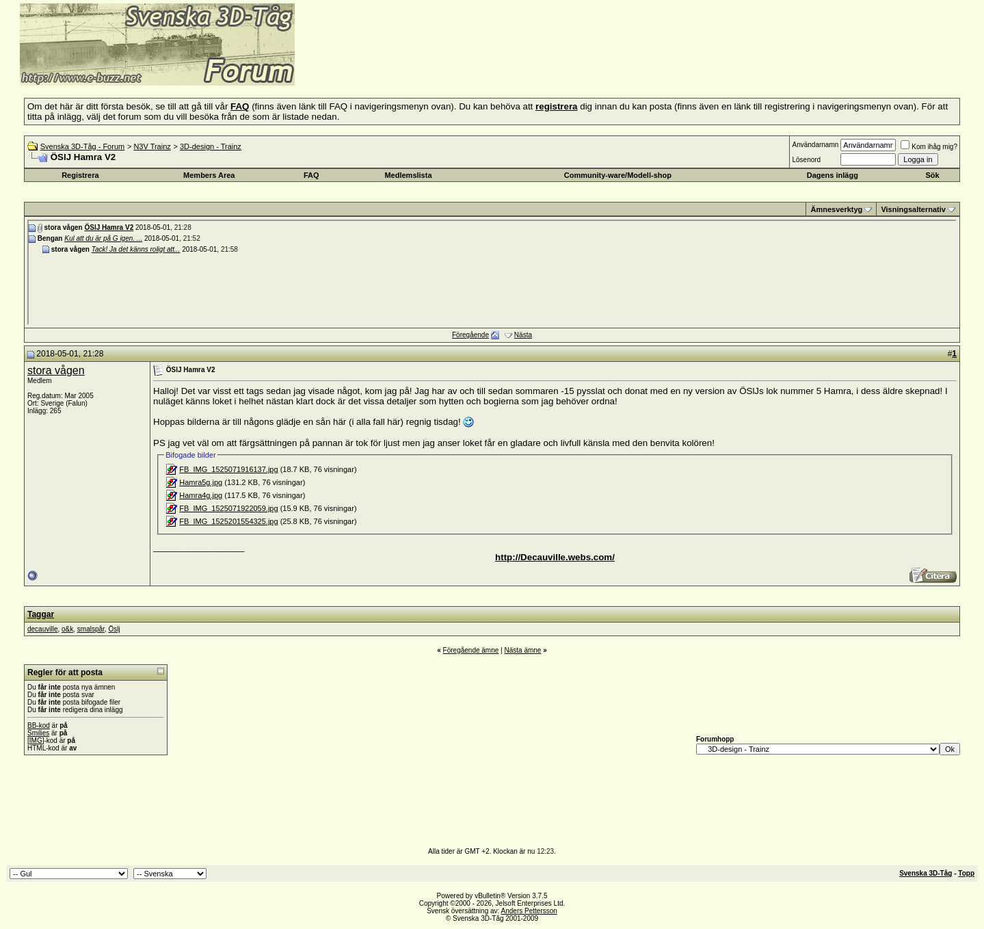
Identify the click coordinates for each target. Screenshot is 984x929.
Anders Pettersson (529, 911)
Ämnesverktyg (836, 209)
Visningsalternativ (913, 209)
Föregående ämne (471, 650)
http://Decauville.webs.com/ (555, 557)
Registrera (80, 175)
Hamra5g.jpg (200, 482)
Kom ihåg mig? (929, 147)
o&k (67, 629)
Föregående (470, 335)
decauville (42, 629)
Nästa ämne (522, 650)
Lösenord (806, 159)
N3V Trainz (151, 146)
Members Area (209, 175)
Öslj (114, 629)
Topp (966, 873)
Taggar (40, 614)
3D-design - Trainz (210, 146)
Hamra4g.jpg (200, 495)
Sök (932, 175)
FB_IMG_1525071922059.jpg (228, 508)
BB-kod (38, 725)
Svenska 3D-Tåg (925, 873)
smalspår (91, 629)
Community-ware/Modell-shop (617, 175)
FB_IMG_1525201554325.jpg (228, 521)
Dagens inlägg (832, 175)
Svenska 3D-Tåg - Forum (82, 146)
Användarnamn (815, 144)
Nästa (523, 335)
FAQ (311, 175)
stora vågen (56, 370)
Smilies (38, 733)
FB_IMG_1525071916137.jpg (228, 469)
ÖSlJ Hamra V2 (108, 227)
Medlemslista (407, 175)
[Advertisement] (462, 65)
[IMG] (35, 740)
